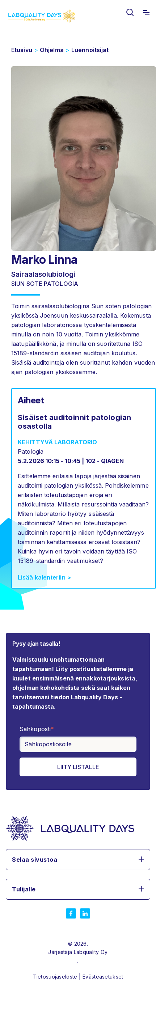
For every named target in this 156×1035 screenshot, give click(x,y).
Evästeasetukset (103, 977)
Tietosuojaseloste (56, 977)
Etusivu (21, 50)
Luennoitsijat (90, 50)
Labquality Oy (91, 952)
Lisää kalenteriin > (44, 577)
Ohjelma (52, 50)
